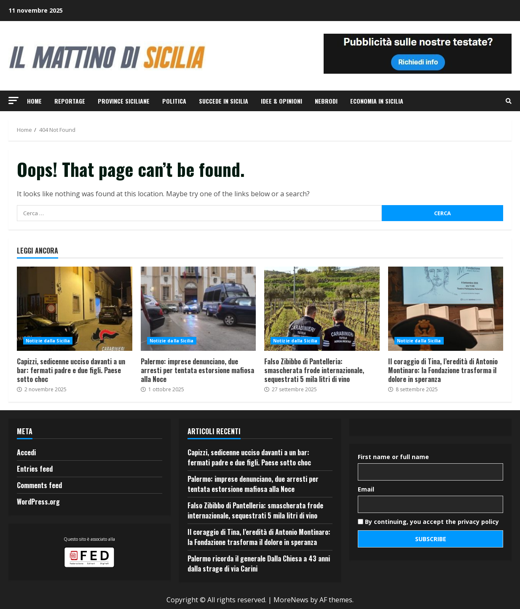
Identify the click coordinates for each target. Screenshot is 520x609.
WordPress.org (38, 502)
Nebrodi (326, 100)
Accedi (26, 452)
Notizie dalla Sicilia (48, 341)
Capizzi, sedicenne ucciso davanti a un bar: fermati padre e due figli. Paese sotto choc (74, 309)
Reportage (69, 100)
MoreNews (290, 599)
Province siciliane (124, 100)
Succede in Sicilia (223, 100)
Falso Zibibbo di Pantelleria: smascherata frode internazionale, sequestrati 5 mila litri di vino (322, 309)
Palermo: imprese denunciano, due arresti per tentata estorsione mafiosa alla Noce (198, 309)
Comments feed (39, 485)
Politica (174, 100)
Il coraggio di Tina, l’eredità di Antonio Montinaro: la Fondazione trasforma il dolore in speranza (446, 309)
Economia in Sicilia (376, 100)
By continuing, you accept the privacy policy (428, 522)
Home (34, 100)
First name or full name (393, 457)
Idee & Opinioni (281, 100)
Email (366, 489)
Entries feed (35, 469)
